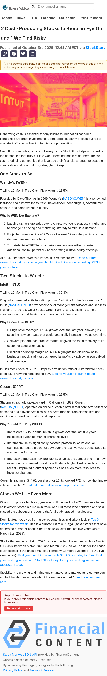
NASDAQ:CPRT (12, 407)
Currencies (67, 18)
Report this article (18, 608)
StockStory (96, 47)
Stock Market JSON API (20, 654)
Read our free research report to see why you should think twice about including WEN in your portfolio (50, 262)
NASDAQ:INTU (19, 305)
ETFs (33, 18)
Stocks (7, 18)
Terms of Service (42, 670)
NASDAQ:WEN (73, 198)
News (21, 18)
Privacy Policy (13, 670)
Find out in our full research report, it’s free (55, 485)
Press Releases (91, 18)
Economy (48, 18)
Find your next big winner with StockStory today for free (56, 555)
